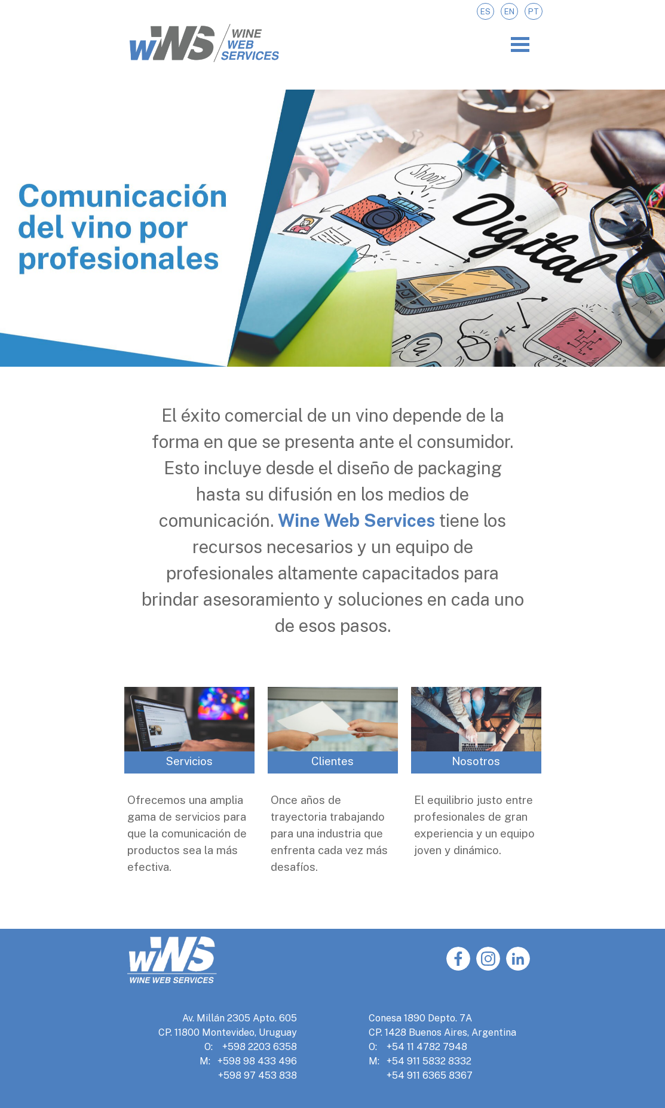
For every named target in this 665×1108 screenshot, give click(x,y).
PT (533, 11)
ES (485, 11)
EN (509, 11)
